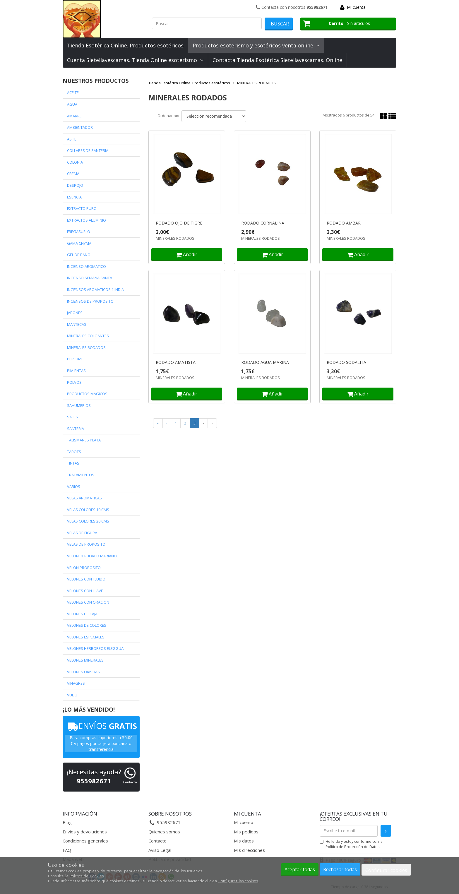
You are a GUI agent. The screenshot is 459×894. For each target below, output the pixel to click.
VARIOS (73, 486)
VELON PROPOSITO (84, 567)
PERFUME (75, 359)
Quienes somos (164, 832)
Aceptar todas (300, 869)
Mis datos (244, 841)
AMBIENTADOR (80, 127)
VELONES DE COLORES (86, 625)
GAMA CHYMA (79, 243)
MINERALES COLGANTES (88, 335)
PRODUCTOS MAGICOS (87, 393)
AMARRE (74, 116)
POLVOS (74, 382)
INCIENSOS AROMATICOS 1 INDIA (95, 289)
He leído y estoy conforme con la (351, 844)
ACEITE (73, 92)
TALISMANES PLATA (84, 440)
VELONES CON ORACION (88, 602)
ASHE (71, 139)
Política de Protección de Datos (353, 846)
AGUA (72, 104)
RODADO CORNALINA (262, 223)
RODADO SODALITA (346, 362)
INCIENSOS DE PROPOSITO (90, 301)
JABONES (75, 312)
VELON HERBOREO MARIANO (92, 556)
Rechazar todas (340, 869)
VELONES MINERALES (85, 660)
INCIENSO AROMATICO (86, 266)
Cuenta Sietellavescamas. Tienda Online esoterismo (135, 60)
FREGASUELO (78, 231)
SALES (72, 416)
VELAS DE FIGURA (82, 532)
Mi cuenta (356, 7)
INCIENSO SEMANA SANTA (89, 277)
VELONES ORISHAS (83, 671)
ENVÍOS (101, 725)
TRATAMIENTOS (80, 474)
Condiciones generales (85, 841)
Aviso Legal (159, 850)
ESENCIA (74, 197)
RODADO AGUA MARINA (265, 362)
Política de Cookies (87, 876)
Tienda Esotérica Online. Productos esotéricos (125, 45)
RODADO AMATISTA (176, 362)
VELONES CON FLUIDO (86, 579)
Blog (67, 822)
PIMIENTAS (76, 370)
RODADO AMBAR (344, 223)
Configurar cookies (386, 870)
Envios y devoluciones (85, 832)
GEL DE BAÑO (78, 254)
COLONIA (75, 162)
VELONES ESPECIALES (86, 637)
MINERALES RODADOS (86, 347)
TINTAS (73, 463)
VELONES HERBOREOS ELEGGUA (95, 648)
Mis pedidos (246, 832)
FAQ (67, 850)
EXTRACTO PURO (82, 208)
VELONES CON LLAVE (85, 590)
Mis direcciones (249, 850)
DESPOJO (75, 185)
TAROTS (74, 451)
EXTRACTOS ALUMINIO (86, 220)
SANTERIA (75, 428)
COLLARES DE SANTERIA (87, 150)
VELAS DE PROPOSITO (86, 544)
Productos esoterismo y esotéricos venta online (256, 45)
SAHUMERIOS (79, 405)
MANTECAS (76, 324)
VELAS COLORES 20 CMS (88, 521)
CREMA (73, 173)
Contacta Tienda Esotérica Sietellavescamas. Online (277, 60)
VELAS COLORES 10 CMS (88, 509)
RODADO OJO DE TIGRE (179, 223)
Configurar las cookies (238, 880)
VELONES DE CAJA (82, 613)
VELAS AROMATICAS (84, 498)
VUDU (72, 695)
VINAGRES (76, 683)
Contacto (130, 782)
